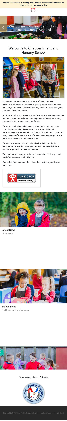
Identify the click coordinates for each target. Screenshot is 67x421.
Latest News (8, 230)
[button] (3, 27)
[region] (33, 116)
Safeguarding (9, 282)
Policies (6, 335)
